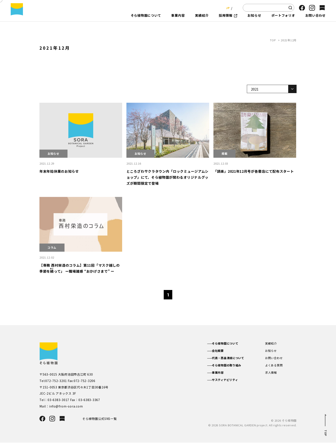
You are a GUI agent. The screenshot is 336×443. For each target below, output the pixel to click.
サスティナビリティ (229, 381)
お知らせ (271, 351)
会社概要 (221, 351)
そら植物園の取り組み (231, 366)
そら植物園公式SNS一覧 (101, 418)
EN (235, 7)
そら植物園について (229, 343)
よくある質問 (274, 366)
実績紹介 (271, 343)
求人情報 (271, 374)
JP (226, 7)
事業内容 (221, 374)
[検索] (290, 8)
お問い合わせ (274, 359)
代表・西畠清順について (232, 359)
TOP (273, 40)
